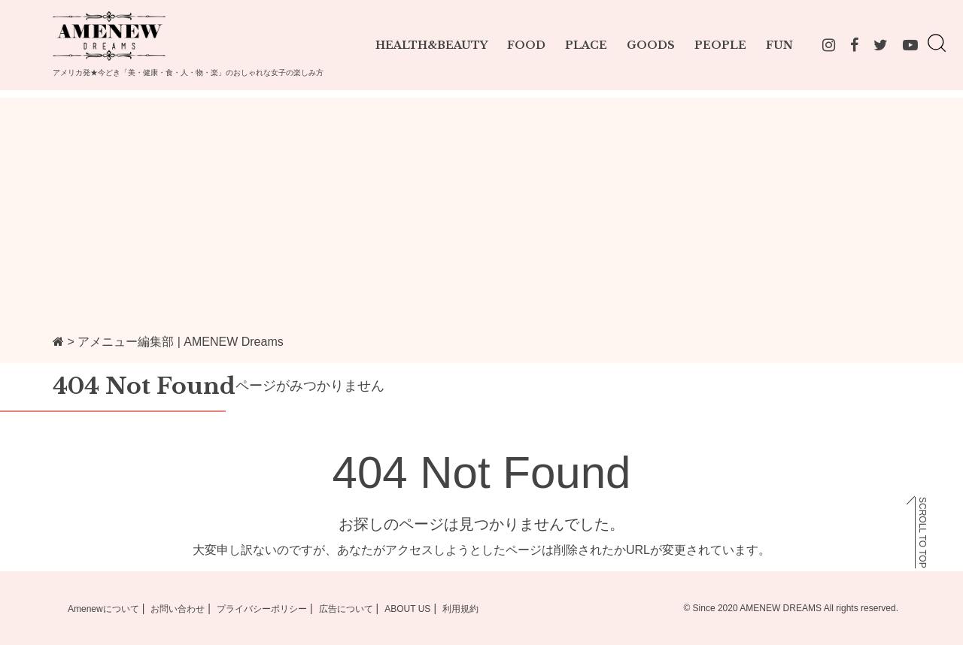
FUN (779, 45)
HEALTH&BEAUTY (431, 45)
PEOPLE (720, 45)
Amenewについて (103, 609)
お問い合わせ (177, 609)
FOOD (526, 45)
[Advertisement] (481, 203)
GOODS (651, 45)
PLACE (586, 45)
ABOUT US (407, 609)
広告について (346, 609)
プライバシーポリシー (262, 609)
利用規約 (460, 609)
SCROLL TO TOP (922, 532)
